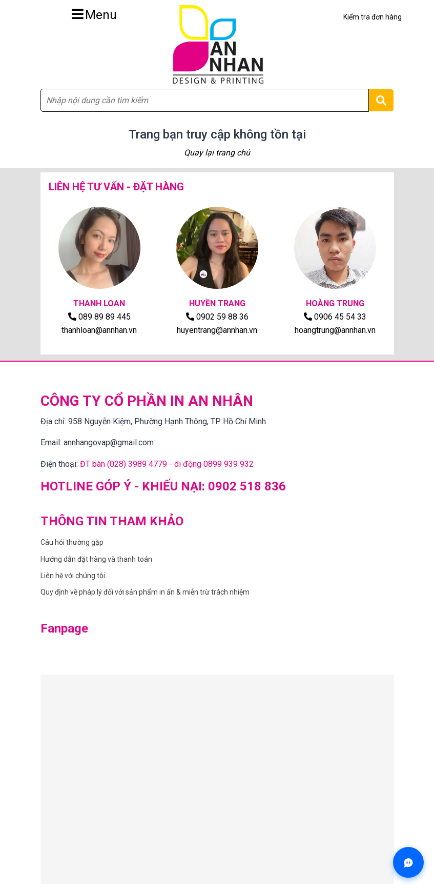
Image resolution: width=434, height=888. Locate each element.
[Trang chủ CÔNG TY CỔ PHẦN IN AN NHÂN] (217, 44)
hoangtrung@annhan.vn (335, 330)
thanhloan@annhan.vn (99, 330)
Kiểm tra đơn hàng (372, 17)
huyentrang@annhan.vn (217, 330)
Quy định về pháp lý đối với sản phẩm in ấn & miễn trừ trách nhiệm (145, 592)
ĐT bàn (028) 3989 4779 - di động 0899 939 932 (167, 464)
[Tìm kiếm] (381, 100)
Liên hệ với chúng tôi (72, 575)
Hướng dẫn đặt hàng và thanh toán (96, 559)
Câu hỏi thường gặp (72, 542)
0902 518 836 (247, 486)
